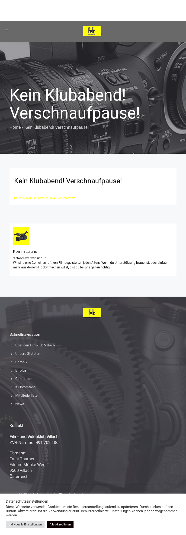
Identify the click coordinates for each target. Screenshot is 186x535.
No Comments (66, 198)
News (19, 404)
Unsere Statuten (27, 354)
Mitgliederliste (26, 395)
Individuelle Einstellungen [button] (25, 524)
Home (15, 127)
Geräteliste (23, 379)
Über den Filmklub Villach (35, 345)
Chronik (21, 362)
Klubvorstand (25, 387)
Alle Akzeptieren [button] (60, 524)
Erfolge (20, 370)
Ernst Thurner (23, 198)
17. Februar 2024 (45, 198)
